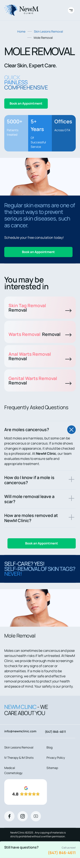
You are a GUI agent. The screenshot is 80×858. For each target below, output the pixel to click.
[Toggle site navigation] (71, 10)
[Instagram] (22, 816)
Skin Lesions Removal (48, 31)
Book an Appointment (26, 103)
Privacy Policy (56, 758)
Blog (49, 747)
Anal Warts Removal (40, 356)
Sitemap (52, 768)
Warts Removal (40, 334)
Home (21, 31)
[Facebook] (9, 816)
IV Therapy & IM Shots (18, 758)
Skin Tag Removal (40, 307)
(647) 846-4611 (62, 853)
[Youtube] (36, 816)
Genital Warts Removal (40, 380)
